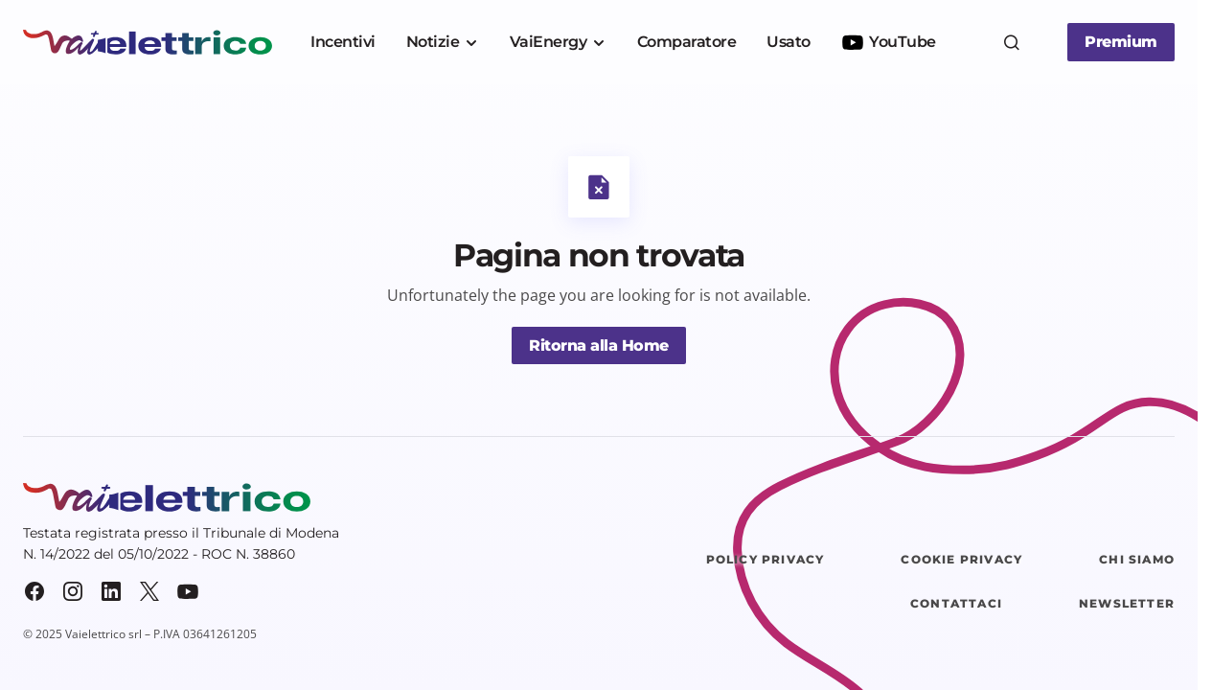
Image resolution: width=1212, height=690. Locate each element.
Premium (1121, 42)
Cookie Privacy (961, 559)
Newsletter (1127, 603)
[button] (1012, 42)
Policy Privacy (765, 559)
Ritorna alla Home (599, 345)
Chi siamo (1137, 559)
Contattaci (956, 603)
